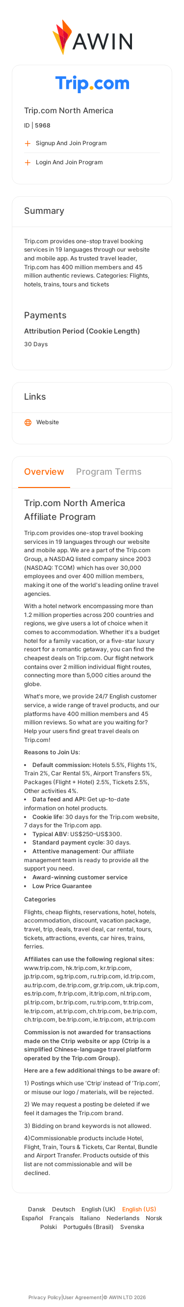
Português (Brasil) (88, 1226)
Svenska (132, 1226)
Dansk (37, 1209)
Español (32, 1218)
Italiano (90, 1218)
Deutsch (63, 1209)
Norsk (154, 1218)
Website (42, 423)
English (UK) (98, 1209)
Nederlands (122, 1218)
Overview (44, 471)
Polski (48, 1226)
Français (62, 1218)
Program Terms (109, 471)
